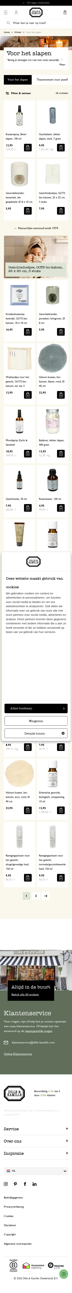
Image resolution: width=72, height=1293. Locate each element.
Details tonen (44, 733)
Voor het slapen (18, 79)
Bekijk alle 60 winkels (25, 994)
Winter (18, 32)
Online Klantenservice (18, 1053)
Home (7, 32)
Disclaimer (10, 1225)
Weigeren (36, 721)
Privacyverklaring (14, 1206)
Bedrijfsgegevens (13, 1197)
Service (11, 1129)
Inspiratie (14, 1153)
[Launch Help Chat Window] (63, 1274)
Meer (62, 64)
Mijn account (16, 12)
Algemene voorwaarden (18, 1243)
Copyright (10, 1234)
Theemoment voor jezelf (52, 79)
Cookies (8, 1216)
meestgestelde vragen (38, 1031)
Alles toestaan (37, 708)
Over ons (13, 1141)
